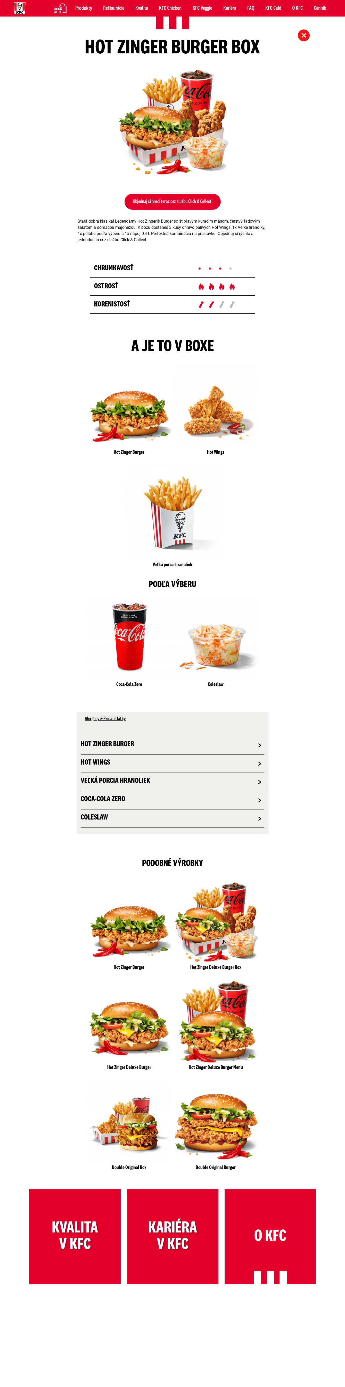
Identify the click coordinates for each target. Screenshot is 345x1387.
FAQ (250, 8)
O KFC (297, 8)
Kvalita (141, 8)
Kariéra (229, 8)
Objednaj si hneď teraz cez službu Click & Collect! (172, 201)
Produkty (83, 8)
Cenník (320, 8)
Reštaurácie (113, 8)
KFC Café (273, 8)
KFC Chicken (170, 8)
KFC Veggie (202, 8)
